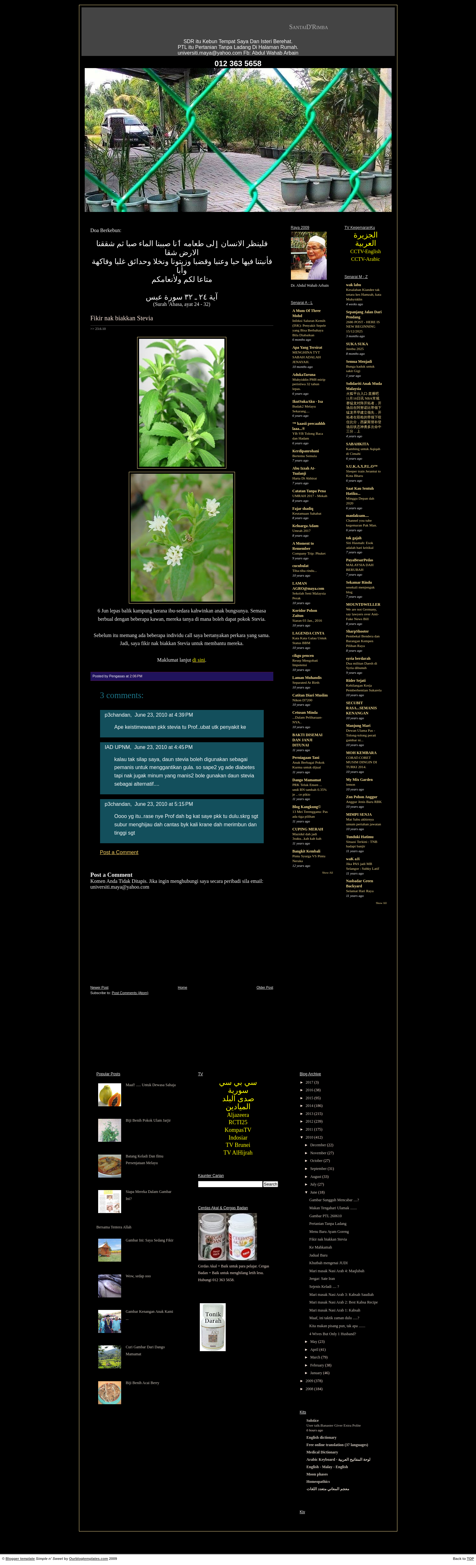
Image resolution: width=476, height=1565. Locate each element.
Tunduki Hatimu (360, 837)
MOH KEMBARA (361, 753)
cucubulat (301, 566)
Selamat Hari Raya (360, 891)
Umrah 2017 (302, 531)
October (317, 1160)
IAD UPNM (117, 747)
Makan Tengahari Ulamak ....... (333, 1208)
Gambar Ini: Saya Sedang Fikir (149, 1240)
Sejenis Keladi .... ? (324, 1286)
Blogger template (20, 1559)
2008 (310, 1389)
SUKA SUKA (357, 344)
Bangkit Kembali (307, 851)
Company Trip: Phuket (309, 553)
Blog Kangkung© (307, 807)
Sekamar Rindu (359, 582)
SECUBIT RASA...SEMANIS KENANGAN (361, 708)
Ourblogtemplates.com (88, 1559)
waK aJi (353, 859)
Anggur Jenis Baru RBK (364, 802)
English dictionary (322, 1437)
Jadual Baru (318, 1255)
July (313, 1184)
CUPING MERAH (308, 829)
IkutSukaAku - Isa (308, 401)
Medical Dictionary (322, 1452)
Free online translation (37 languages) (337, 1445)
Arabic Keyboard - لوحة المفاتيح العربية (339, 1459)
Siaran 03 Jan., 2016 (307, 620)
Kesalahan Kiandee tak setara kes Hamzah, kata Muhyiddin (363, 294)
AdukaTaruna (304, 374)
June (314, 1192)
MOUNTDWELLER (363, 604)
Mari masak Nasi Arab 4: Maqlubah (336, 1271)
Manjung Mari (358, 725)
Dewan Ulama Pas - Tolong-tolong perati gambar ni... (361, 735)
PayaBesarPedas (359, 560)
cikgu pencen (303, 655)
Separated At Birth (306, 682)
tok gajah (354, 538)
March (315, 1357)
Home (182, 987)
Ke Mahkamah (320, 1247)
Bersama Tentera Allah (114, 1227)
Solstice (313, 1420)
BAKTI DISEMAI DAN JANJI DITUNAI (308, 740)
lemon (350, 784)
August (316, 1176)
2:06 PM (136, 676)
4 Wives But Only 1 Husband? (332, 1334)
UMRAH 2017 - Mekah (310, 496)
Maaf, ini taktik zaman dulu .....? (334, 1318)
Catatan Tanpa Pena (309, 491)
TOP (470, 1559)
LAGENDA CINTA (308, 633)
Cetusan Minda (305, 712)
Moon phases (317, 1474)
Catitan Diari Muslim (310, 695)
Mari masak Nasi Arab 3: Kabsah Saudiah (341, 1294)
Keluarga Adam (306, 526)
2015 (310, 1098)
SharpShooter (357, 631)
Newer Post (99, 987)
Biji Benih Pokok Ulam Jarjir (148, 1120)
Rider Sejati (356, 680)
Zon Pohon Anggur (362, 797)
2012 (310, 1121)
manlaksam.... (357, 515)
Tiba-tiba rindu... (305, 570)
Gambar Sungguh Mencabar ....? (334, 1200)
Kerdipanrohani (306, 451)
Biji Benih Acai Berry (142, 1383)
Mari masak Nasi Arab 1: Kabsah (334, 1310)
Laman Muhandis (307, 677)
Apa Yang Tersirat (308, 347)
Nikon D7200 (302, 700)
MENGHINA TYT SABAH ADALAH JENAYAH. (307, 357)
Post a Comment (119, 852)
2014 (310, 1105)
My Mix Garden (359, 779)
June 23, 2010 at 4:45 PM (163, 747)
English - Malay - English (327, 1467)
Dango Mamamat (307, 780)
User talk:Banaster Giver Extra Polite (334, 1425)
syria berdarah (358, 658)
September (318, 1168)
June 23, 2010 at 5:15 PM (164, 804)
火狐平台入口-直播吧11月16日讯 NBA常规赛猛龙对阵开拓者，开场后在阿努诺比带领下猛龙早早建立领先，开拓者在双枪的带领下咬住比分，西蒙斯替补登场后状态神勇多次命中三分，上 (363, 412)
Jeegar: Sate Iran (322, 1278)
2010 (310, 1137)
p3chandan (117, 715)
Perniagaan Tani (306, 757)
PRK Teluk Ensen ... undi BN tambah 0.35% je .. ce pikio (310, 789)
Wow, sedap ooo (138, 1276)
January (316, 1373)
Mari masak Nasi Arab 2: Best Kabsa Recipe (343, 1302)
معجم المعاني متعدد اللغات (328, 1489)
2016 (310, 1090)
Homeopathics (318, 1481)
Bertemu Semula (305, 456)
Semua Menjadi (359, 361)
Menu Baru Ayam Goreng (329, 1231)
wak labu (353, 285)
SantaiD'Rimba (308, 26)
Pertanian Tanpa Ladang (327, 1223)
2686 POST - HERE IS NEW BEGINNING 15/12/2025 (363, 326)
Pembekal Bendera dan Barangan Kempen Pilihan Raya (363, 641)
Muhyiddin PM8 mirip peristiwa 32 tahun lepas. (309, 384)
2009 (310, 1381)
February (317, 1365)
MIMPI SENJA (359, 814)
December (318, 1145)
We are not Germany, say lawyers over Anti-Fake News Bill (362, 614)
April (314, 1349)
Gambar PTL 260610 (325, 1216)
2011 (310, 1129)
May (314, 1341)
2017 (310, 1082)
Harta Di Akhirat (305, 478)
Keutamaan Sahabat (307, 513)
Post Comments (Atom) (130, 993)
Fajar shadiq (303, 508)
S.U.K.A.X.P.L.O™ (362, 466)
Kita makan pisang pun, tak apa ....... (337, 1326)
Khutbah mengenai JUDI (328, 1263)
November (318, 1153)
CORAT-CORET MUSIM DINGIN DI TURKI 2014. (361, 762)
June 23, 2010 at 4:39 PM (164, 715)
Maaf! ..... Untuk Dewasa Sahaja (151, 1085)
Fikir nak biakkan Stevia (121, 318)
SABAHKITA (357, 444)
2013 (310, 1113)
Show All (327, 872)
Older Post (265, 987)
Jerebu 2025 (355, 349)
